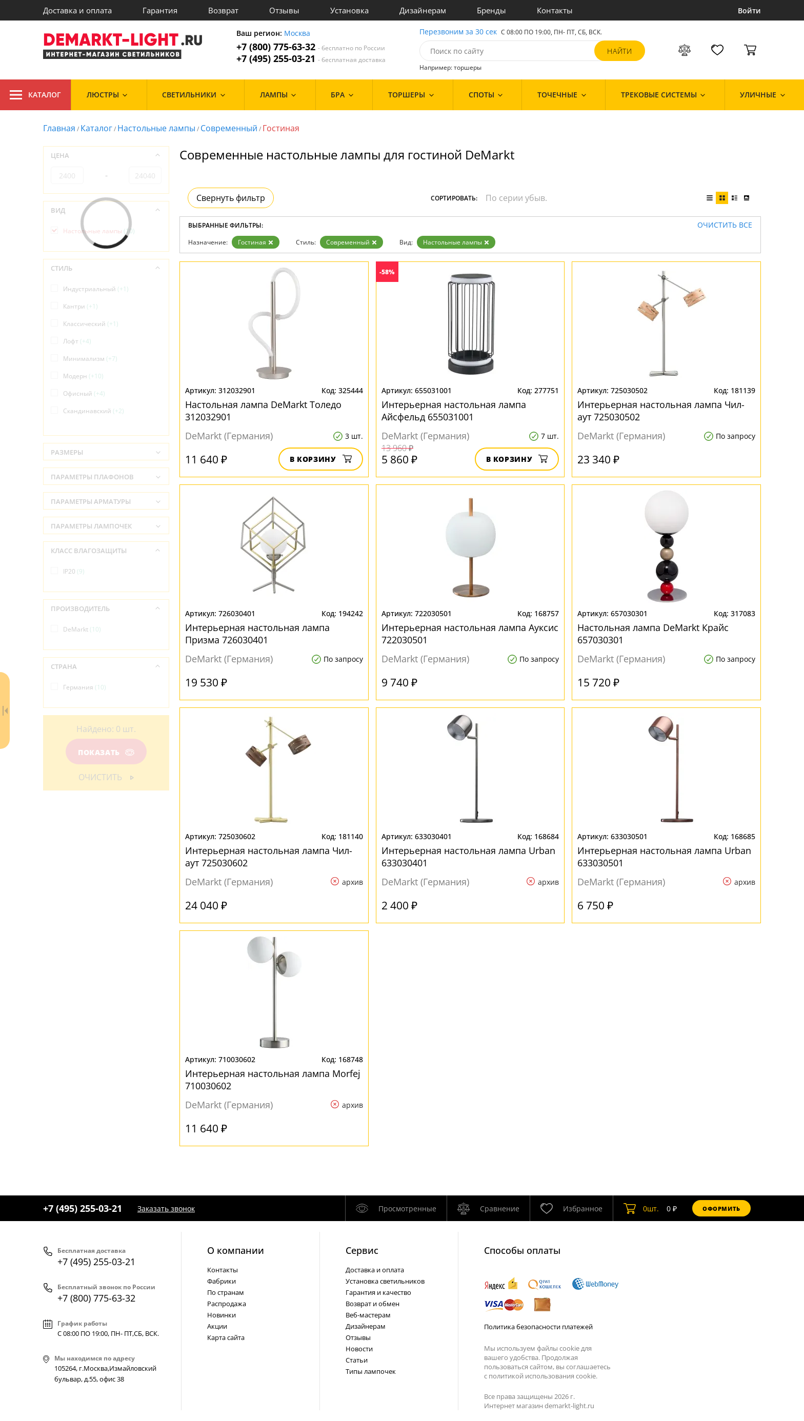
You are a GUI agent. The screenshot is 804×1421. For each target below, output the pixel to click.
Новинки (221, 1315)
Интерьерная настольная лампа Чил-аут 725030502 (661, 410)
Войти (749, 10)
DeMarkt (82, 629)
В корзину (321, 459)
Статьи (357, 1360)
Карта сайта (226, 1337)
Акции (217, 1326)
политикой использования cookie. (543, 1376)
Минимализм (90, 358)
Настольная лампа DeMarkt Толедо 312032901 (263, 410)
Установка (349, 10)
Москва (297, 33)
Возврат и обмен (372, 1303)
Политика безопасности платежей (538, 1326)
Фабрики (221, 1281)
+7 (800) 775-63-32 (310, 47)
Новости (359, 1348)
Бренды (491, 10)
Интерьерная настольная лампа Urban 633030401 (468, 856)
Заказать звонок (166, 1208)
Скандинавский (93, 411)
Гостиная (255, 242)
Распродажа (226, 1303)
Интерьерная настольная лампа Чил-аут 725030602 (268, 856)
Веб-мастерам (368, 1315)
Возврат (223, 10)
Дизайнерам (422, 10)
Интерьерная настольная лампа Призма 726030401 (257, 633)
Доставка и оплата (77, 10)
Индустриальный (96, 289)
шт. (641, 1208)
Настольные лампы (156, 128)
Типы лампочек (371, 1371)
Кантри (80, 306)
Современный (228, 128)
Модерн (83, 376)
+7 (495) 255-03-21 (311, 59)
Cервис (362, 1250)
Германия (84, 687)
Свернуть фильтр (230, 198)
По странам (225, 1292)
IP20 (74, 571)
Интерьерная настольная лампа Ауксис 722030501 (469, 633)
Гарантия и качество (378, 1292)
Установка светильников (385, 1281)
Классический (90, 323)
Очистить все (724, 225)
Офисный (84, 393)
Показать (106, 752)
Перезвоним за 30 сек (458, 32)
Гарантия (160, 10)
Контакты (555, 10)
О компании (235, 1250)
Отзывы (284, 10)
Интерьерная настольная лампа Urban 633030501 (664, 856)
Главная (59, 128)
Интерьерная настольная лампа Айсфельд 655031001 (453, 410)
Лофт (77, 341)
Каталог (35, 95)
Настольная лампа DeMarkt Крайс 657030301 (653, 633)
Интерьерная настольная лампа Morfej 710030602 (272, 1079)
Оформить (721, 1208)
